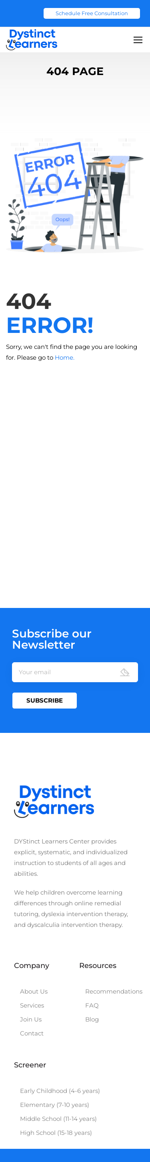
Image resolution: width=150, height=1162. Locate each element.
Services (32, 1005)
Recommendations (113, 991)
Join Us (31, 1019)
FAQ (92, 1005)
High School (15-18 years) (56, 1132)
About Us (34, 991)
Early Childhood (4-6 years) (60, 1091)
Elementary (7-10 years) (54, 1105)
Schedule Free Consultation (92, 13)
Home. (64, 357)
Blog (92, 1019)
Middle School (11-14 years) (58, 1118)
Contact (32, 1033)
